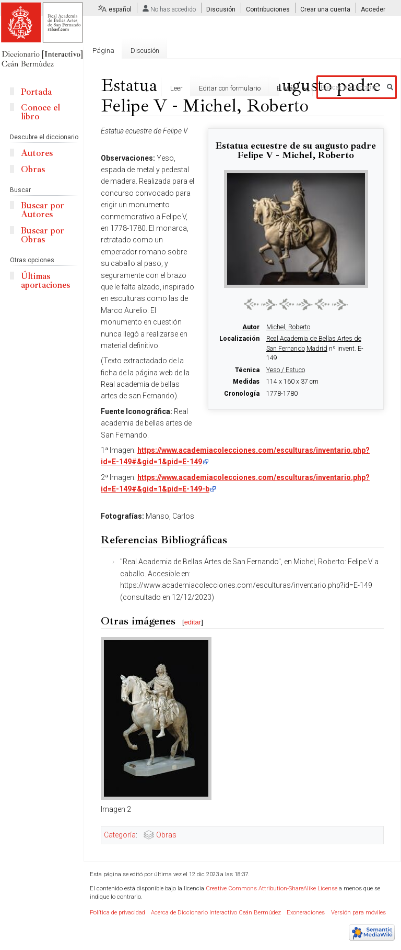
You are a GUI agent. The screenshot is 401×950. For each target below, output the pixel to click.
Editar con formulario (208, 88)
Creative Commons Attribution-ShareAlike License (271, 888)
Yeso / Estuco (285, 370)
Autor (251, 327)
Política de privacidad (117, 912)
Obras (166, 835)
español (120, 9)
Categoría (120, 835)
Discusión (220, 9)
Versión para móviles (358, 912)
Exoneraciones (306, 912)
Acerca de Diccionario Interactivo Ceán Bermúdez (216, 912)
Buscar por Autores (42, 210)
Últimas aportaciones (45, 280)
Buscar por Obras (42, 235)
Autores (37, 153)
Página (103, 50)
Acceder (373, 9)
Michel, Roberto (288, 327)
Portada (36, 91)
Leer (155, 88)
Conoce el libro (40, 112)
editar (193, 622)
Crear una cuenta (325, 9)
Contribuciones (268, 9)
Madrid (316, 348)
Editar (264, 88)
